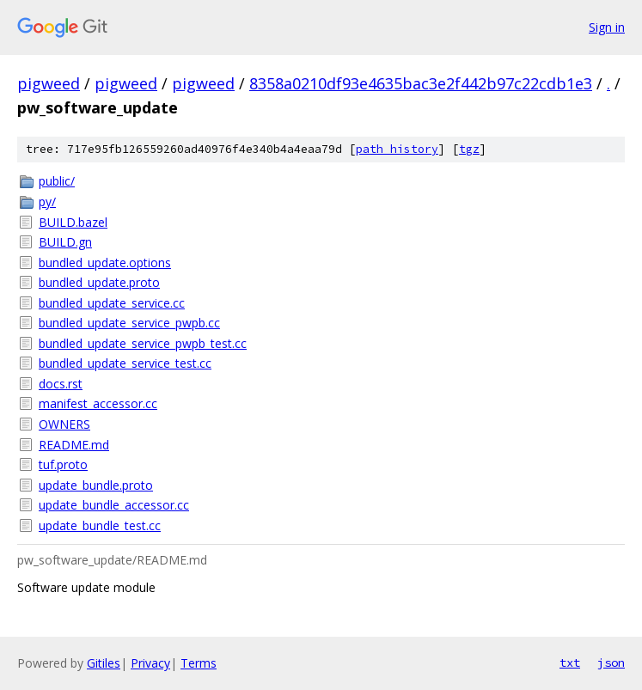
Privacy (150, 663)
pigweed (48, 83)
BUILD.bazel (73, 222)
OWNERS (64, 424)
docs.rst (61, 384)
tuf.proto (63, 464)
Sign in (607, 27)
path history (397, 149)
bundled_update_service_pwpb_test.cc (143, 343)
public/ (57, 181)
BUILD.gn (65, 242)
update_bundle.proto (96, 485)
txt (569, 662)
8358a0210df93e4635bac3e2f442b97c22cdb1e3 (420, 83)
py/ (47, 201)
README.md (74, 445)
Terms (198, 663)
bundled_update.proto (99, 282)
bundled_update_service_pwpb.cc (129, 322)
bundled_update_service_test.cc (125, 363)
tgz (469, 149)
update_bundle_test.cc (100, 525)
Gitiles (103, 663)
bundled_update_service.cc (112, 303)
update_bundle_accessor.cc (114, 505)
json (611, 662)
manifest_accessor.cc (98, 403)
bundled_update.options (105, 262)
